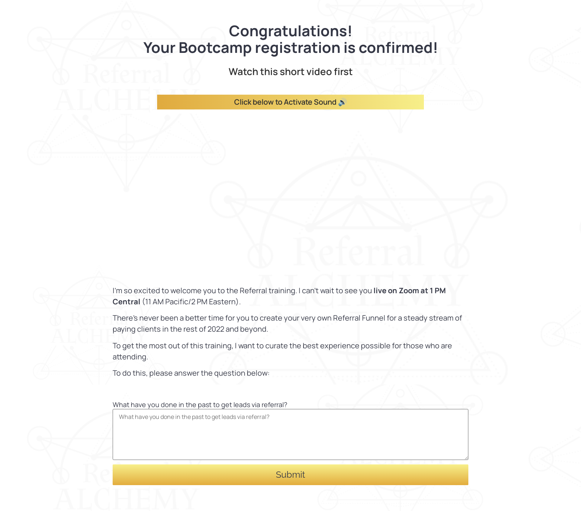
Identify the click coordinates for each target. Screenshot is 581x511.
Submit (290, 474)
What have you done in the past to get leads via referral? (200, 404)
